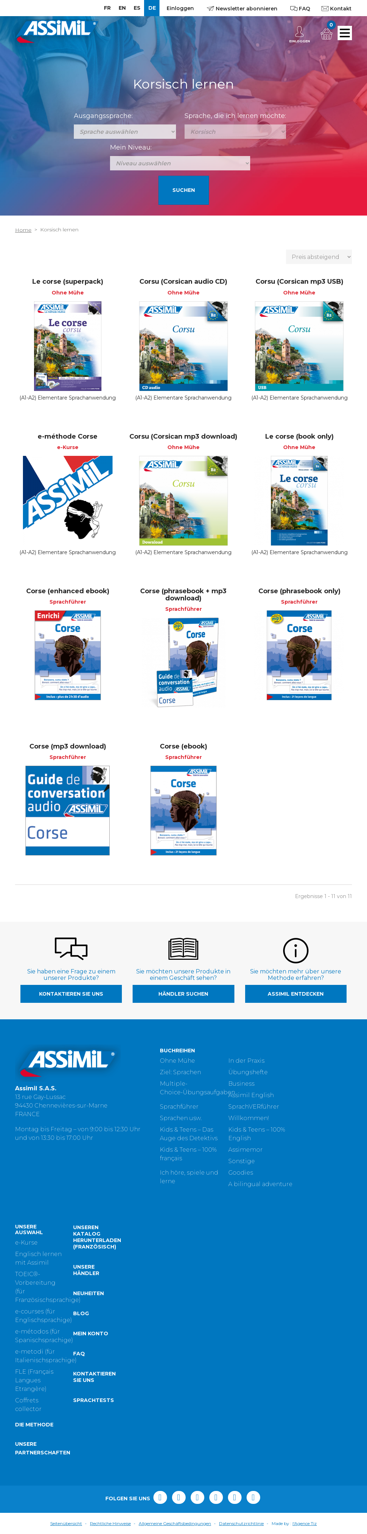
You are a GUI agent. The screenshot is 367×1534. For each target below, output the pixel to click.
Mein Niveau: (131, 147)
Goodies (240, 1172)
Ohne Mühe (177, 1060)
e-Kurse (26, 1242)
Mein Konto (90, 1333)
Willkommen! (248, 1118)
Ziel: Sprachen (180, 1072)
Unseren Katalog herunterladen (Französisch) (97, 1237)
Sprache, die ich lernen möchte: (235, 116)
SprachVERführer (253, 1106)
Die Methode (34, 1424)
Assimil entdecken (296, 994)
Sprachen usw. (181, 1118)
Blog (81, 1313)
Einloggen (180, 8)
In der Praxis (246, 1060)
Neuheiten (88, 1293)
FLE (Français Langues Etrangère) (34, 1380)
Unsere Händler (86, 1270)
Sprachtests (93, 1400)
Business (241, 1083)
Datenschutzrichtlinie (241, 1523)
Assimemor (245, 1149)
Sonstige (241, 1161)
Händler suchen (183, 994)
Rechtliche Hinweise (110, 1523)
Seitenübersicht (66, 1523)
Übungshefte (248, 1072)
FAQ (79, 1353)
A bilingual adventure (260, 1184)
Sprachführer (179, 1106)
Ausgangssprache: (103, 116)
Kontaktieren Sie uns (71, 994)
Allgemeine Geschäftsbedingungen (175, 1523)
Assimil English (251, 1095)
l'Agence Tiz (304, 1523)
